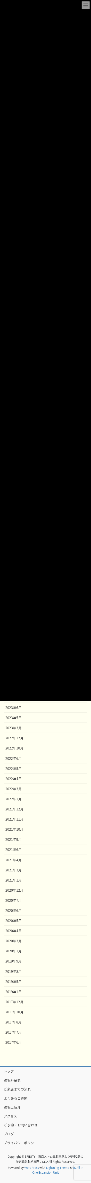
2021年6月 (13, 849)
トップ (9, 1071)
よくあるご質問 (15, 1098)
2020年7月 (13, 900)
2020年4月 (13, 930)
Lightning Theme (57, 1167)
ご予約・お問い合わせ (21, 1125)
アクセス (10, 1116)
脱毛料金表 (12, 1080)
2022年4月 (13, 778)
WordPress (31, 1167)
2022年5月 (13, 768)
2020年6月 (13, 910)
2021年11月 (14, 819)
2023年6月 (13, 707)
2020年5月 (13, 920)
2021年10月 (14, 829)
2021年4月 (13, 859)
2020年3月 (13, 940)
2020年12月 (14, 890)
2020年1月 (13, 951)
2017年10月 (14, 1011)
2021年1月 (13, 880)
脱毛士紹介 (12, 1107)
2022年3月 (13, 788)
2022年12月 (14, 737)
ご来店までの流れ (17, 1089)
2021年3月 (13, 870)
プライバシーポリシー (21, 1142)
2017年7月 (13, 1032)
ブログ (9, 1133)
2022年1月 (13, 798)
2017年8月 (13, 1022)
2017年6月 (13, 1042)
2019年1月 (13, 991)
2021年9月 (13, 839)
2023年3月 (13, 727)
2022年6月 (13, 758)
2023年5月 (13, 717)
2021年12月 (14, 809)
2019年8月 (13, 971)
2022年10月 (14, 748)
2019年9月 (13, 961)
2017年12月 (14, 1001)
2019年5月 (13, 981)
